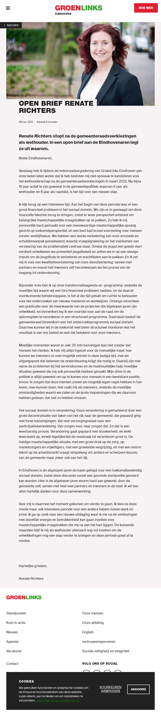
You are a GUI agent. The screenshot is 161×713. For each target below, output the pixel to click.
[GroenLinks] (80, 8)
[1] (11, 25)
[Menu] (8, 8)
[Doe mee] (146, 8)
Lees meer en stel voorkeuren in (57, 700)
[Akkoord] (138, 689)
